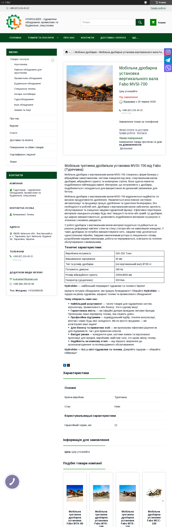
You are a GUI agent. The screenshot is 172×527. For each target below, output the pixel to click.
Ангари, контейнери (24, 94)
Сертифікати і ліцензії (22, 154)
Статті (13, 133)
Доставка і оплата (113, 37)
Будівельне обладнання (27, 83)
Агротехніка (20, 64)
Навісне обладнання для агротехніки (28, 71)
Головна (15, 37)
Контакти (87, 37)
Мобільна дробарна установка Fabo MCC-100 (154, 517)
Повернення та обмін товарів (27, 147)
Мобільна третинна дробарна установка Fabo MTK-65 (75, 517)
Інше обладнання (23, 104)
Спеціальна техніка (24, 88)
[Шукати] (140, 22)
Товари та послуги (41, 37)
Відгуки (14, 125)
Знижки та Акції (22, 110)
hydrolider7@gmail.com (25, 279)
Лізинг (13, 161)
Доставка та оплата (21, 140)
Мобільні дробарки (86, 52)
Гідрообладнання (24, 99)
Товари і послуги (19, 59)
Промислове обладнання (28, 78)
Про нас (69, 37)
